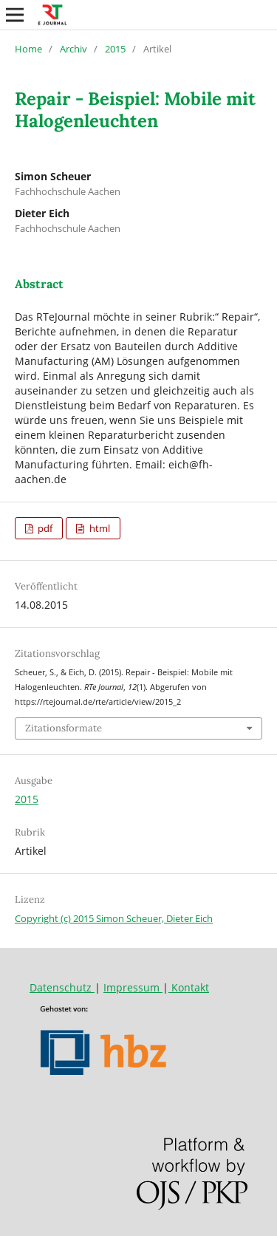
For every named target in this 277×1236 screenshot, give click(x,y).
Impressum (133, 987)
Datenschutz (62, 987)
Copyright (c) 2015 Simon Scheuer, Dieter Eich (114, 918)
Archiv (73, 48)
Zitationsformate (63, 728)
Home (28, 48)
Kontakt (188, 987)
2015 (115, 48)
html (98, 528)
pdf (43, 528)
